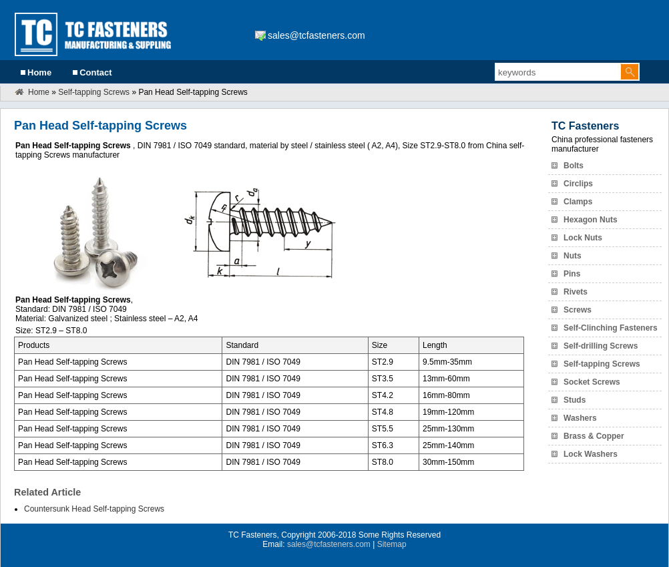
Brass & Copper (594, 436)
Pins (572, 273)
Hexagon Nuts (591, 219)
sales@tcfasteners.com (316, 35)
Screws (578, 310)
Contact (95, 72)
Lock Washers (591, 454)
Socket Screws (592, 382)
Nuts (573, 255)
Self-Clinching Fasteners (611, 328)
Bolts (574, 165)
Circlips (578, 183)
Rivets (576, 292)
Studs (575, 400)
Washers (580, 418)
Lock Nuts (583, 237)
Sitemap (392, 544)
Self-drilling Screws (601, 346)
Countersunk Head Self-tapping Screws (94, 509)
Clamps (578, 201)
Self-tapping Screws (94, 92)
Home (39, 72)
